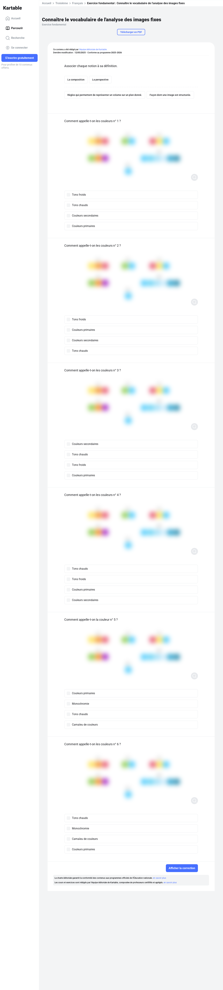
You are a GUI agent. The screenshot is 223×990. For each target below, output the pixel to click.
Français (77, 3)
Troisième (61, 3)
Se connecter (17, 48)
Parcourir (14, 28)
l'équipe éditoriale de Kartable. (93, 49)
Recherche (15, 38)
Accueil (13, 18)
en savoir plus (159, 878)
